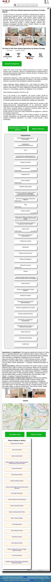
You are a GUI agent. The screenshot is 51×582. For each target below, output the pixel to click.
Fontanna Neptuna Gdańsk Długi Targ (17, 499)
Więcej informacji (38, 129)
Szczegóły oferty (14, 434)
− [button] (4, 408)
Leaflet (38, 429)
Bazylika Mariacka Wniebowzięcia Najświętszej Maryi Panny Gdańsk (17, 562)
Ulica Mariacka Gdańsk (16, 543)
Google (25, 577)
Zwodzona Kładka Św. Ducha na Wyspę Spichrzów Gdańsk (16, 550)
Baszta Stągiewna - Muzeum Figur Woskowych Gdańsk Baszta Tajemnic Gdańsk (17, 463)
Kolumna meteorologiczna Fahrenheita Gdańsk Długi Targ (17, 487)
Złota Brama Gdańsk (17, 536)
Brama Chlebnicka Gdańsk (17, 505)
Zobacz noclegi (36, 434)
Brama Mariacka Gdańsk (17, 530)
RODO (32, 580)
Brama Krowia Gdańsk (16, 456)
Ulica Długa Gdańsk (17, 524)
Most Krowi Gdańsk (16, 449)
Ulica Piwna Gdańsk (17, 555)
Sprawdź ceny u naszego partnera (17, 128)
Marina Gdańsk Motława (17, 518)
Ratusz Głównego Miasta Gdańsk (17, 512)
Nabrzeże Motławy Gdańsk (17, 480)
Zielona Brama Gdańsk (16, 474)
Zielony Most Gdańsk (17, 468)
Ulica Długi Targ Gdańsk (17, 493)
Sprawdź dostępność (12, 64)
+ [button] (4, 406)
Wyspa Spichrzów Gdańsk (17, 443)
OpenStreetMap (44, 429)
